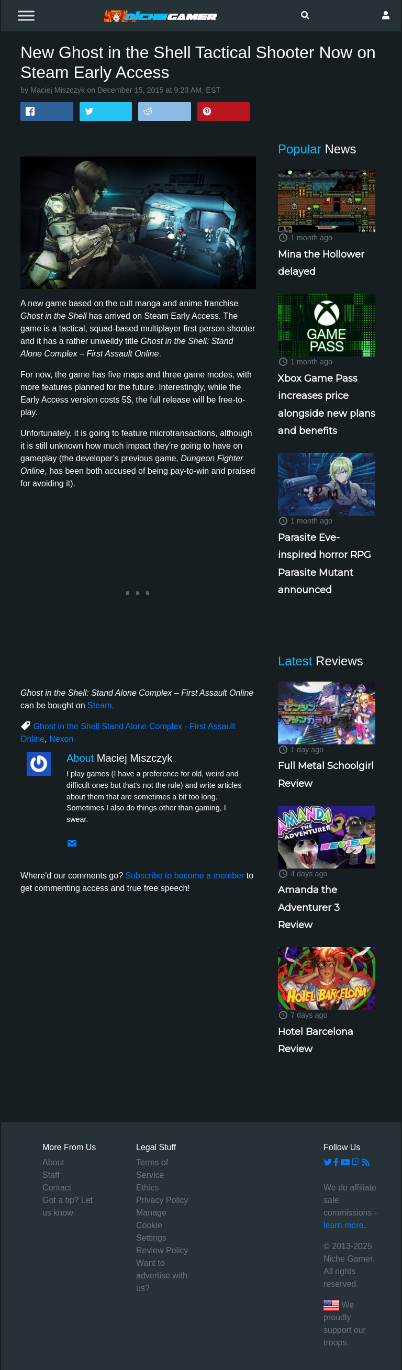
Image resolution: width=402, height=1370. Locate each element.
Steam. (100, 705)
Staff (51, 1175)
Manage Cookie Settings (151, 1225)
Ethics (147, 1187)
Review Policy (162, 1250)
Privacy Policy (162, 1200)
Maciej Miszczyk (57, 90)
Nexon (61, 738)
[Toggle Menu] (26, 15)
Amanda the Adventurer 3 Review (309, 907)
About (53, 1162)
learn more (343, 1225)
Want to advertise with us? (161, 1275)
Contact (56, 1187)
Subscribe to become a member (184, 875)
